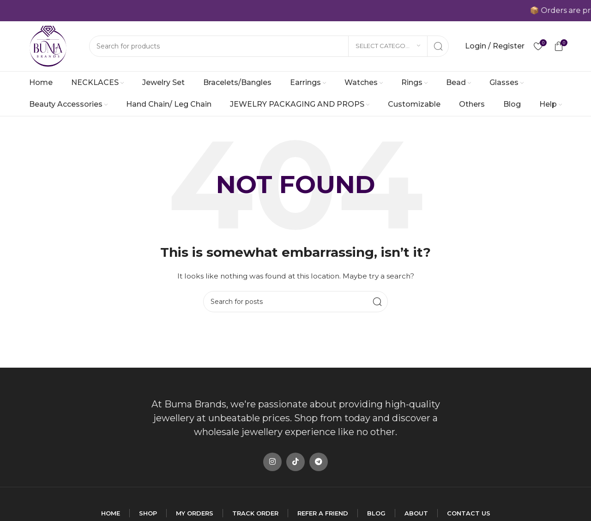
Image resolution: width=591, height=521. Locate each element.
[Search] (269, 46)
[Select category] (388, 46)
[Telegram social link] (318, 462)
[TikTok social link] (295, 462)
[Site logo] (48, 45)
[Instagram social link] (272, 462)
